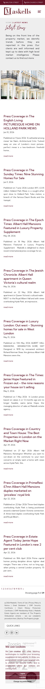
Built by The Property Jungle (28, 618)
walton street (11, 2)
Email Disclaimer (19, 605)
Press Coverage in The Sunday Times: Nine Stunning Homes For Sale (24, 174)
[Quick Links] (23, 626)
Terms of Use (23, 603)
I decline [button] (22, 677)
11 (21, 589)
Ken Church (33, 2)
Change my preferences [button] (22, 681)
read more (8, 156)
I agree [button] (22, 673)
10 (19, 589)
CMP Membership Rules (24, 611)
